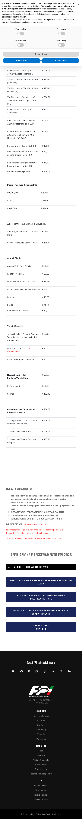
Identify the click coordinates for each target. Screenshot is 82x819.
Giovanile (41, 734)
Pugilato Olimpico (41, 715)
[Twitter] (29, 671)
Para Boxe (41, 738)
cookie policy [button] (66, 9)
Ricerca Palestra (41, 785)
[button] (78, 4)
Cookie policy (41, 769)
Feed (41, 750)
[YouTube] (13, 671)
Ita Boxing (41, 729)
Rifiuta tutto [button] (21, 60)
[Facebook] (21, 671)
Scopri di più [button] (41, 54)
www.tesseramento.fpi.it (36, 524)
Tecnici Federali (41, 794)
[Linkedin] (69, 671)
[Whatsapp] (61, 671)
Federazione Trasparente (41, 773)
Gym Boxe (41, 725)
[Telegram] (53, 671)
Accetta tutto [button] (60, 60)
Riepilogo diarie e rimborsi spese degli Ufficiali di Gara (41, 582)
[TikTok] (44, 671)
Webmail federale (41, 760)
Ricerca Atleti (41, 790)
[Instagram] (36, 671)
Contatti (41, 755)
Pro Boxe (41, 720)
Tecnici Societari (41, 799)
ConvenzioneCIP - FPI (41, 627)
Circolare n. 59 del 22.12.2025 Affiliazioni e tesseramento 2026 (34, 538)
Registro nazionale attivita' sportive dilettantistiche (41, 597)
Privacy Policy (41, 764)
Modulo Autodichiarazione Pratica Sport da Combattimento (41, 612)
